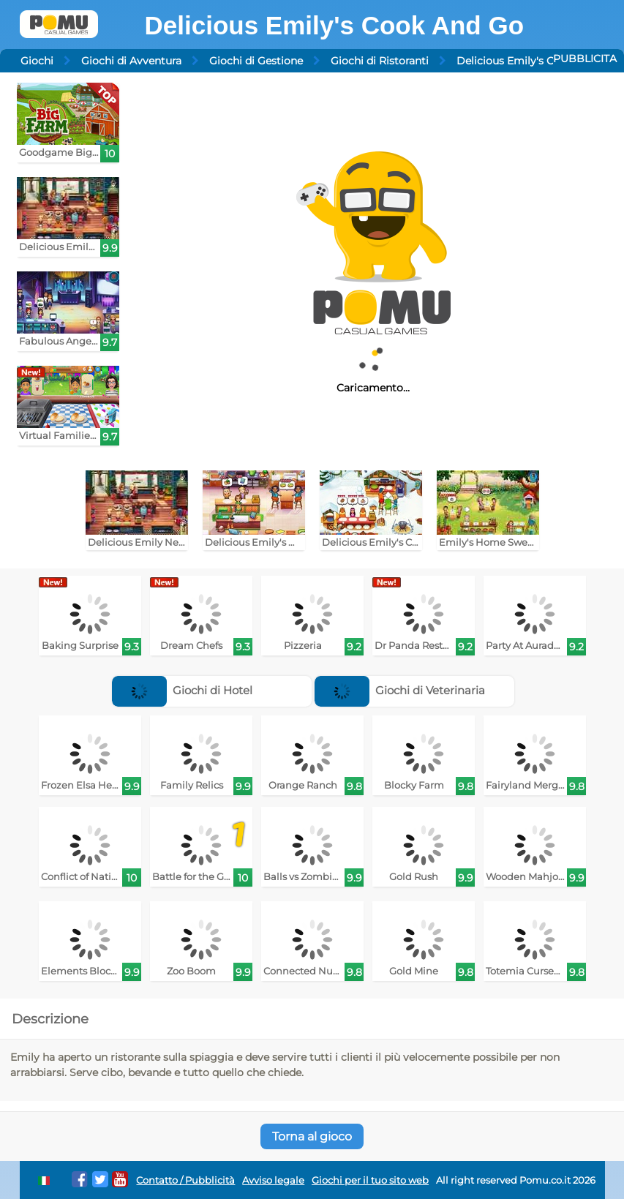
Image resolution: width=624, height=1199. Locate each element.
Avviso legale (273, 1180)
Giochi (36, 60)
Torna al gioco (312, 1136)
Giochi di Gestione (256, 60)
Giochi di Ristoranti (380, 60)
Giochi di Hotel (182, 690)
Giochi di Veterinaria (400, 690)
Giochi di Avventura (131, 60)
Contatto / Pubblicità (185, 1180)
